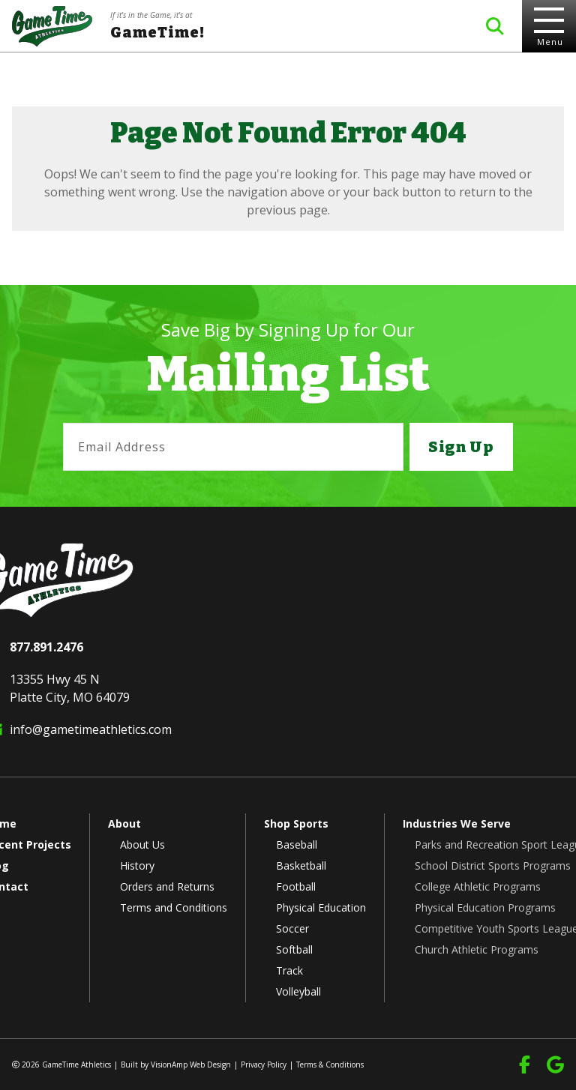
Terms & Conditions (330, 1064)
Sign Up (461, 447)
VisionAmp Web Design (191, 1064)
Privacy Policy (263, 1064)
